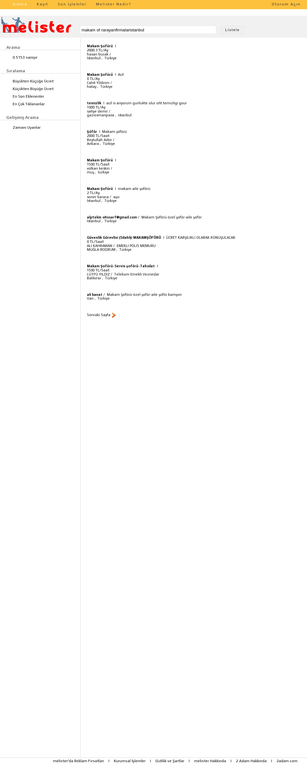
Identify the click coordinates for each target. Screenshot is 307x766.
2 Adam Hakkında (251, 761)
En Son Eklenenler (28, 96)
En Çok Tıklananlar (29, 104)
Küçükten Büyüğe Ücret (33, 89)
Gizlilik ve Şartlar (169, 761)
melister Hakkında (210, 761)
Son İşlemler (72, 4)
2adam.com (287, 761)
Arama (20, 4)
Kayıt (42, 4)
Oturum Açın (286, 4)
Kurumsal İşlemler (130, 761)
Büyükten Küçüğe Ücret (33, 81)
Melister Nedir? (113, 4)
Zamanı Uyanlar (27, 127)
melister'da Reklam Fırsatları (78, 761)
